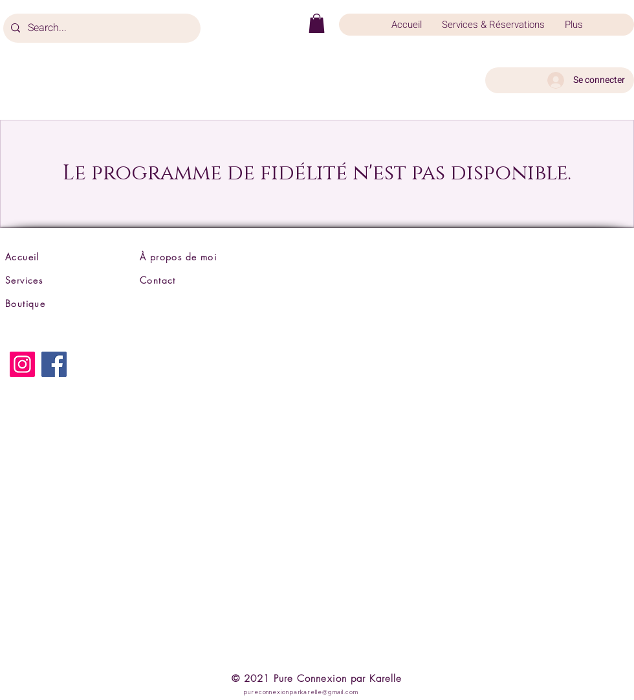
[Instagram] (22, 364)
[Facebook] (54, 364)
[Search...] (100, 28)
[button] (317, 23)
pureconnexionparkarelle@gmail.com (300, 692)
